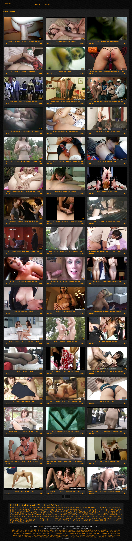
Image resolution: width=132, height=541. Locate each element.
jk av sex (18, 509)
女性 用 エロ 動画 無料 (108, 537)
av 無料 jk (103, 507)
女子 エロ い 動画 (115, 518)
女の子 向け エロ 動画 (95, 537)
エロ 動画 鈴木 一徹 (33, 530)
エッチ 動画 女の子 (26, 533)
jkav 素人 (52, 509)
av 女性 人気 (95, 507)
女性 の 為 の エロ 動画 (74, 537)
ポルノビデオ (27, 535)
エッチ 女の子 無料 (105, 511)
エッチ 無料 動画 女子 (19, 513)
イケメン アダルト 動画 (31, 531)
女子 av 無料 (111, 514)
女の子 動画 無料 (87, 530)
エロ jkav (52, 513)
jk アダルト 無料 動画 (35, 509)
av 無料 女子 (111, 507)
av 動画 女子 (31, 507)
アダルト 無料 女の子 (23, 511)
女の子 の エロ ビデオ (55, 514)
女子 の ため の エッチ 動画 (40, 516)
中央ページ (38, 4)
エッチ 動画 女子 (63, 511)
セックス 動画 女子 (69, 513)
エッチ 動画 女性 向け (28, 537)
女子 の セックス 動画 (105, 516)
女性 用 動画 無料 (36, 533)
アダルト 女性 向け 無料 (41, 537)
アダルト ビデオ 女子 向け (100, 509)
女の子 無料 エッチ (91, 514)
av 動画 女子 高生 (40, 507)
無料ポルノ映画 (93, 535)
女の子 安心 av (80, 514)
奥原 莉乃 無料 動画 (24, 514)
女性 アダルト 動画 (115, 530)
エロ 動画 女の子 (57, 533)
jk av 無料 (24, 509)
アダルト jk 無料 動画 (70, 509)
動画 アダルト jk (97, 513)
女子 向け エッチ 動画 (96, 520)
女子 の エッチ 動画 (91, 516)
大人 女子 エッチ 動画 (110, 513)
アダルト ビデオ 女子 (84, 509)
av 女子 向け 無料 (61, 507)
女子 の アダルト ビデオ (76, 516)
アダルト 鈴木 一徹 (91, 533)
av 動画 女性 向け (104, 530)
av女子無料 (41, 526)
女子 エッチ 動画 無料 (77, 518)
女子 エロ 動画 (14, 520)
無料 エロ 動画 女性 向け (104, 533)
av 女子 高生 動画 (73, 507)
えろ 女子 (65, 537)
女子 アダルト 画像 (39, 518)
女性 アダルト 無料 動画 (55, 537)
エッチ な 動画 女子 (51, 511)
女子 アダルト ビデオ (25, 518)
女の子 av (35, 514)
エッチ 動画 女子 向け (76, 511)
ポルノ (64, 533)
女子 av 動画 (102, 514)
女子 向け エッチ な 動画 (80, 520)
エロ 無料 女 (19, 535)
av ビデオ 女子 (21, 507)
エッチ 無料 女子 (32, 513)
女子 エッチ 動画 (63, 518)
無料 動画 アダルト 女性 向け (47, 530)
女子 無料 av (27, 522)
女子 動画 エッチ (66, 520)
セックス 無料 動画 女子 (83, 513)
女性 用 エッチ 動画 (49, 531)
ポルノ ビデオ (85, 537)
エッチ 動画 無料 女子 (91, 511)
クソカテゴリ (47, 4)
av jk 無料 (13, 507)
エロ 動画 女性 (16, 533)
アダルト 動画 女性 (60, 531)
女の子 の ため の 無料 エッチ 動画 (100, 531)
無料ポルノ (117, 531)
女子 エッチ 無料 (89, 518)
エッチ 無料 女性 (43, 513)
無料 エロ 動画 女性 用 (18, 531)
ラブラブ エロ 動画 (36, 535)
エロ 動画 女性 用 (71, 533)
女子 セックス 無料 (39, 520)
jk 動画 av (45, 509)
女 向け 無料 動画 (77, 530)
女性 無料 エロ (64, 535)
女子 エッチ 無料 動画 (102, 518)
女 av (111, 531)
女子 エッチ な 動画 (51, 518)
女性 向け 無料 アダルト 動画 (20, 530)
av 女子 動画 (51, 507)
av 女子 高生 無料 (84, 507)
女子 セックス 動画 (26, 520)
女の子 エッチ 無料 (69, 514)
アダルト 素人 (45, 533)
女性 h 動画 (57, 535)
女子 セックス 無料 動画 (53, 520)
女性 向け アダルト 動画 (75, 535)
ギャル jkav (59, 513)
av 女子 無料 (7, 3)
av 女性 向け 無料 (71, 531)
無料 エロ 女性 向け (47, 535)
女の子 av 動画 (43, 514)
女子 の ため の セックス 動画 (59, 516)
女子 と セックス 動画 (24, 516)
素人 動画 (40, 531)
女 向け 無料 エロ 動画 (104, 535)
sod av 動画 (59, 509)
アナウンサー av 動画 (37, 511)
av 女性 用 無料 (81, 533)
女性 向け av (95, 530)
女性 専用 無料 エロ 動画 (83, 531)
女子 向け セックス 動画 (111, 520)
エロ (51, 533)
